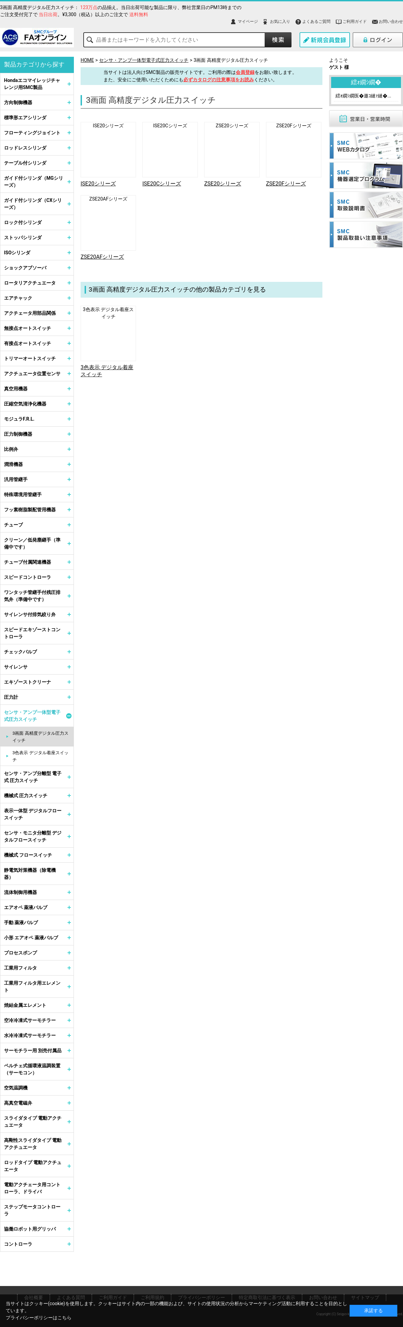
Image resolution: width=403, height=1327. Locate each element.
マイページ (248, 21)
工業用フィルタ (20, 968)
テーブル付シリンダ (25, 163)
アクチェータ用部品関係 (30, 313)
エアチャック (18, 298)
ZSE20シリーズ (232, 125)
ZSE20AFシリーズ (108, 199)
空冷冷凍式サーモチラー (30, 1020)
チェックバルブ (20, 651)
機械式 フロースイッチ (28, 855)
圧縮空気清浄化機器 (25, 403)
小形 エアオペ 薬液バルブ (31, 937)
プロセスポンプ (20, 952)
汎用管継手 (16, 479)
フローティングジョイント (32, 132)
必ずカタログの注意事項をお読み (218, 79)
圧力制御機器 (18, 434)
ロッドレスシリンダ (25, 148)
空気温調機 (16, 1087)
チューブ (13, 524)
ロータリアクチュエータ (30, 283)
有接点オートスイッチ (27, 343)
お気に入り (280, 21)
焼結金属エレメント (25, 1005)
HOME (87, 60)
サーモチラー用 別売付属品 (32, 1050)
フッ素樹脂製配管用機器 (30, 509)
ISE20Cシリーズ (170, 125)
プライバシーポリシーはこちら (39, 1317)
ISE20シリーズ (108, 125)
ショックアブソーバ (25, 267)
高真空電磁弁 (18, 1103)
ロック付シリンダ (23, 222)
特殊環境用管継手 (23, 494)
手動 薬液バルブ (21, 922)
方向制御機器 (18, 102)
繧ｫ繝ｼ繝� (366, 82)
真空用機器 (16, 388)
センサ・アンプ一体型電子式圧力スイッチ (143, 60)
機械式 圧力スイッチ (25, 795)
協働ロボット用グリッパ (30, 1229)
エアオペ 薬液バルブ (25, 907)
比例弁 (11, 449)
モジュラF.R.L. (19, 419)
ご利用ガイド (355, 21)
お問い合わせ (391, 21)
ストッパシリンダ (23, 237)
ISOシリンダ (17, 252)
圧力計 (11, 697)
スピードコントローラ (27, 577)
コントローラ (18, 1244)
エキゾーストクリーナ (27, 682)
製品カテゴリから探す (34, 64)
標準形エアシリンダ (25, 117)
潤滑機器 (13, 464)
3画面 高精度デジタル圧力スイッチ (230, 60)
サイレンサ (16, 667)
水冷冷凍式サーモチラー (30, 1035)
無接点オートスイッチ (27, 328)
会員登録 (245, 72)
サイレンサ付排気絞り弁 (30, 614)
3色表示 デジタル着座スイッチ (40, 756)
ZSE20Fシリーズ (293, 125)
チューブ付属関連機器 (27, 562)
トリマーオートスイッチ (30, 358)
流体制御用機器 (20, 892)
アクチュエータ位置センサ (32, 373)
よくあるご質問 (316, 21)
